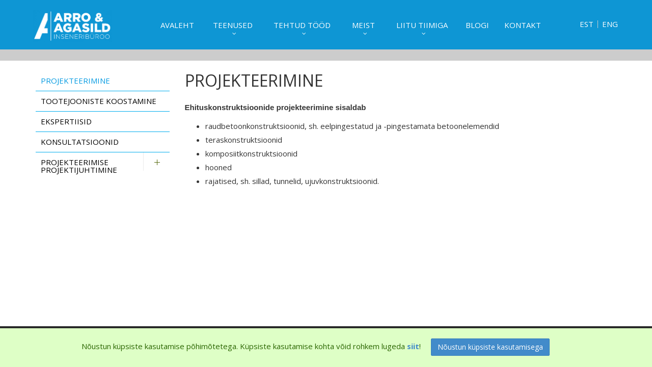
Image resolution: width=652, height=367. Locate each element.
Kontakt (522, 25)
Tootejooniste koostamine (98, 101)
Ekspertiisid (66, 121)
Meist (363, 25)
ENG (610, 24)
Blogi (477, 25)
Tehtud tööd (302, 25)
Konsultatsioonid (80, 142)
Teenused (233, 25)
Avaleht (177, 25)
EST (586, 24)
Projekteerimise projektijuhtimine (79, 166)
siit (413, 346)
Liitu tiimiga (422, 25)
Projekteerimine (75, 80)
